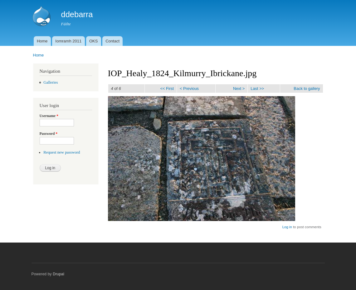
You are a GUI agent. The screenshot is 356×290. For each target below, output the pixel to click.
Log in (287, 227)
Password (49, 133)
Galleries (50, 82)
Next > (239, 88)
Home (42, 41)
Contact (112, 41)
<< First (166, 88)
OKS (93, 41)
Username (49, 116)
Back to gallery (307, 88)
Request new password (61, 152)
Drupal (58, 274)
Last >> (257, 88)
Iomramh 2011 (68, 41)
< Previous (189, 88)
